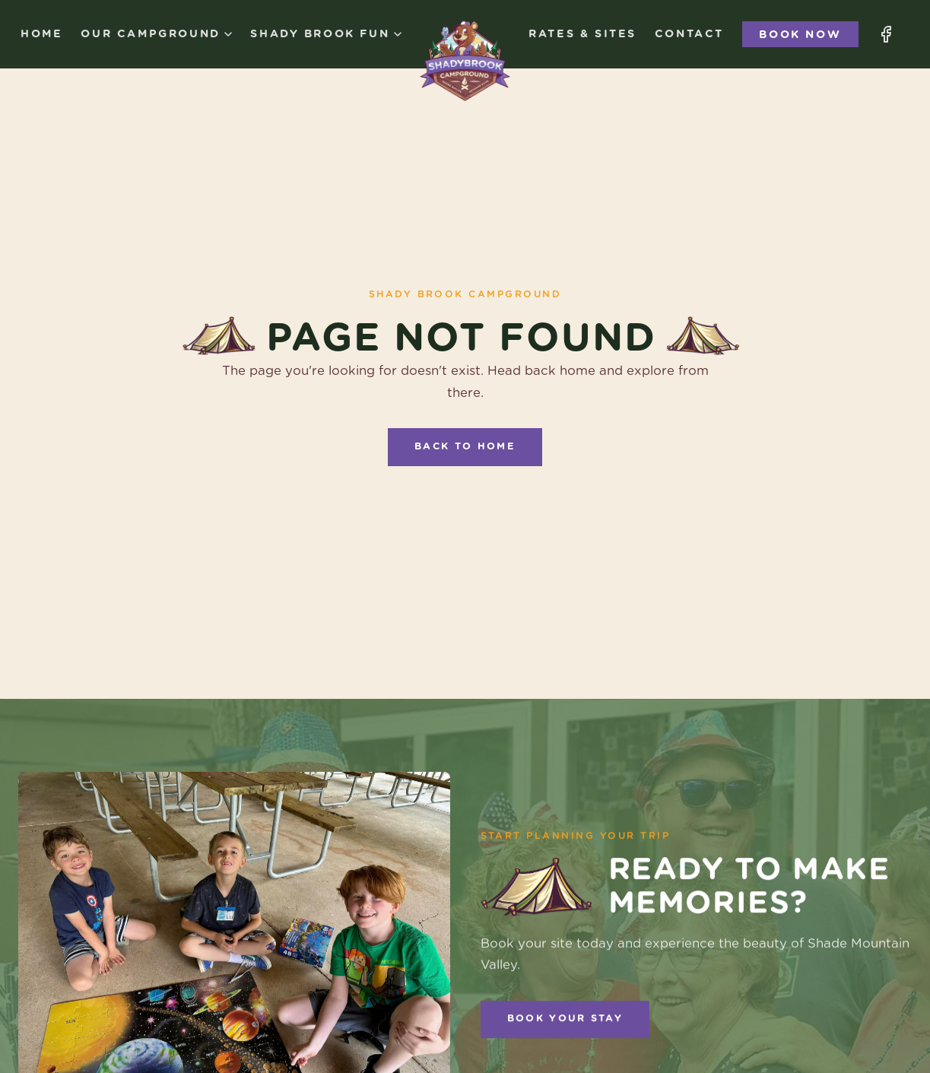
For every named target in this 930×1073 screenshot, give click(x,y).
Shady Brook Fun (325, 34)
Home (41, 34)
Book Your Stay (565, 1021)
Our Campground (156, 34)
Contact (689, 34)
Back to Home (465, 447)
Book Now (800, 34)
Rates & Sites (582, 34)
